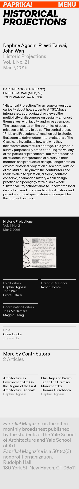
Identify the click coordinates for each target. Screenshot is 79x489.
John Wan (13, 51)
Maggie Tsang (13, 315)
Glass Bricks (12, 334)
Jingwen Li (11, 338)
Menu (67, 4)
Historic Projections (24, 56)
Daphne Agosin (19, 45)
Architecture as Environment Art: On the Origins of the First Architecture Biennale (19, 384)
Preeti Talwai (52, 45)
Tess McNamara (15, 311)
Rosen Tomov (51, 287)
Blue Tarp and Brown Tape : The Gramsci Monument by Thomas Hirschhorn (56, 384)
